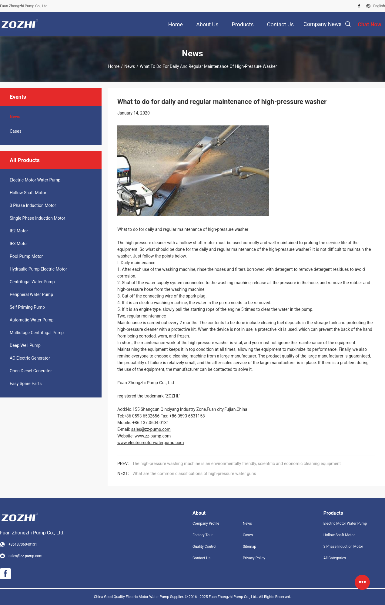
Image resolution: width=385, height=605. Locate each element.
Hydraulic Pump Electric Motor (38, 269)
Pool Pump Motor (26, 256)
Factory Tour (202, 535)
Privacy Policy (254, 558)
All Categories (334, 558)
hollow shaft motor (197, 242)
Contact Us (201, 558)
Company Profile (205, 523)
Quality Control (204, 546)
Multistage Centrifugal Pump (37, 332)
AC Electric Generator (30, 358)
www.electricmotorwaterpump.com (150, 442)
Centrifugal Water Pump (32, 281)
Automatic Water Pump (32, 319)
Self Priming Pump (27, 307)
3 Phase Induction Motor (33, 205)
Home (114, 66)
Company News (322, 24)
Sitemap (249, 546)
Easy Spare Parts (26, 383)
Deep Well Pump (25, 345)
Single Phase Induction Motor (37, 218)
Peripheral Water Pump (31, 294)
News (129, 66)
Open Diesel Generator (31, 370)
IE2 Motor (19, 230)
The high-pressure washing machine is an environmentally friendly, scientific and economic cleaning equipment (236, 463)
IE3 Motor (19, 243)
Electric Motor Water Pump (35, 180)
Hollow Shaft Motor (28, 192)
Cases (16, 131)
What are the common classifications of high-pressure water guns (194, 473)
